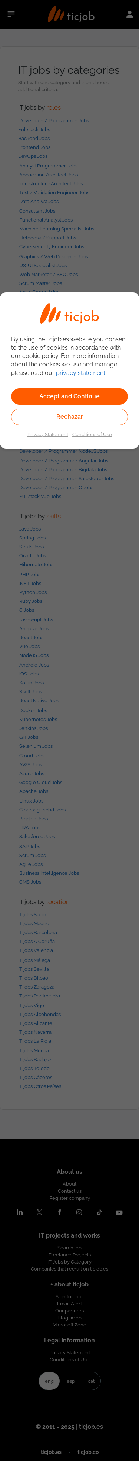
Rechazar (69, 416)
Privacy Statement (47, 434)
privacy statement (80, 372)
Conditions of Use (92, 434)
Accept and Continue (69, 396)
